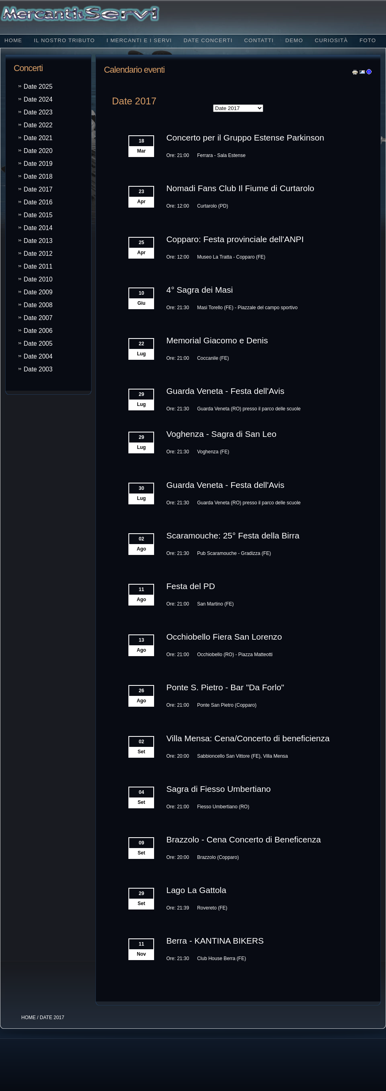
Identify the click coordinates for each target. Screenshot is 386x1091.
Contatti (259, 40)
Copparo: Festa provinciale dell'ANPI (235, 239)
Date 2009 (38, 292)
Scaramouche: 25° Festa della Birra (232, 535)
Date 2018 (38, 176)
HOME (28, 1017)
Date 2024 (38, 99)
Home (13, 40)
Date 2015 (38, 215)
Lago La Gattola (196, 890)
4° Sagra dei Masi (199, 289)
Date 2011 (38, 266)
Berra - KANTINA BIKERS (215, 940)
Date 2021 (38, 138)
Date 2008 (38, 305)
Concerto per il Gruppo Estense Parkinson (245, 137)
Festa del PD (190, 586)
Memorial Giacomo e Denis (217, 340)
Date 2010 (38, 279)
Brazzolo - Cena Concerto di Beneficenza (243, 839)
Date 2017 (38, 189)
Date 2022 (38, 125)
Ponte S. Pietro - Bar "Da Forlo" (225, 687)
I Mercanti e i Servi (139, 40)
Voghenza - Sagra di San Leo (221, 433)
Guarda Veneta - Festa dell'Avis (225, 391)
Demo (294, 40)
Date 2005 (38, 343)
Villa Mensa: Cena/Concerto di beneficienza (247, 738)
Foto (368, 40)
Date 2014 (38, 227)
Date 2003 (38, 369)
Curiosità (331, 40)
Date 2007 (38, 317)
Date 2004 (38, 356)
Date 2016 (38, 202)
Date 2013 (38, 240)
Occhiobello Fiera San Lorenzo (224, 636)
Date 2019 (38, 163)
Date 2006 (38, 330)
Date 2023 (38, 112)
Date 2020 (38, 150)
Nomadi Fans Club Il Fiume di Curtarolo (240, 188)
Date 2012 (38, 253)
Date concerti (207, 40)
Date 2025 (38, 86)
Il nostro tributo (64, 40)
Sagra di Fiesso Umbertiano (218, 788)
